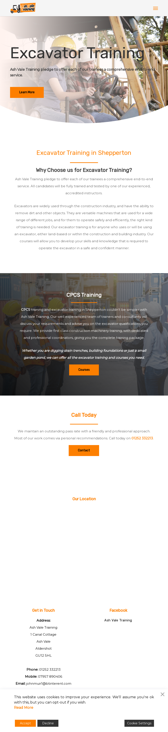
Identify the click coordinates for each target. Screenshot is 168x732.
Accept (25, 723)
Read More (23, 707)
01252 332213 (142, 438)
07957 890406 (50, 676)
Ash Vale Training (118, 620)
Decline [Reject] (48, 723)
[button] (155, 8)
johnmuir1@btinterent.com (48, 683)
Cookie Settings (139, 723)
